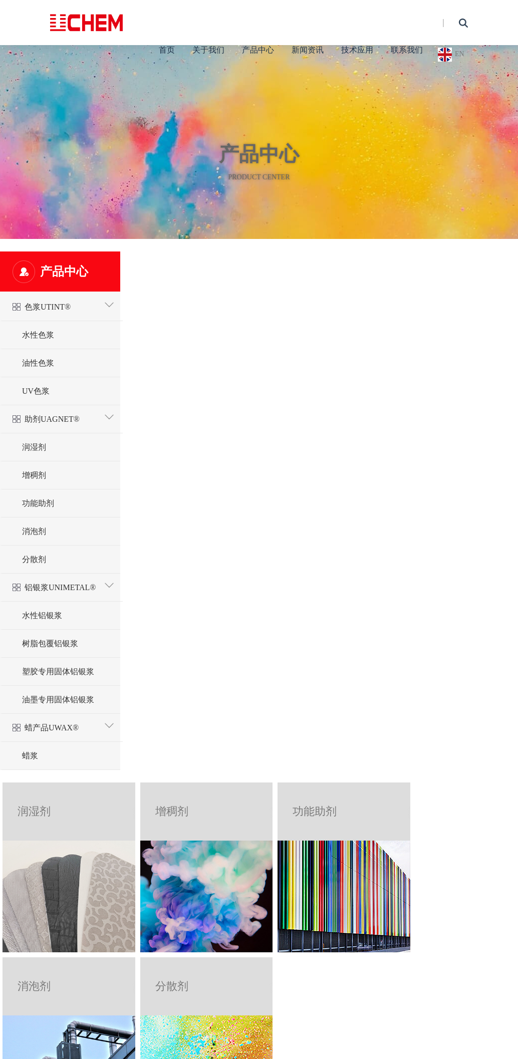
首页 (167, 50)
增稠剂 (34, 475)
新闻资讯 (308, 50)
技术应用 (357, 50)
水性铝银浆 (42, 615)
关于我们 (208, 50)
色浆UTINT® (70, 305)
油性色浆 (38, 363)
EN (459, 54)
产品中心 (258, 50)
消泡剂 (34, 531)
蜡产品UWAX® (70, 725)
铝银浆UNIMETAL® (70, 585)
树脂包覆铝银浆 (50, 643)
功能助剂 (38, 503)
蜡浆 (30, 755)
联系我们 (407, 50)
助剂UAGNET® (70, 417)
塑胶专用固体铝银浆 (58, 671)
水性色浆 (38, 335)
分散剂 (34, 559)
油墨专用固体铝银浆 (58, 699)
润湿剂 (34, 447)
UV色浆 (36, 391)
